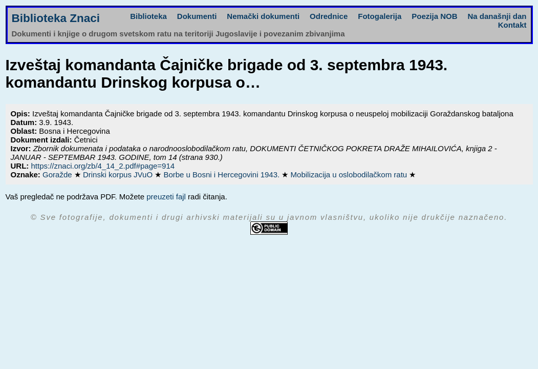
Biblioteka (148, 16)
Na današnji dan (496, 16)
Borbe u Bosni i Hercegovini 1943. (222, 174)
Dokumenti (197, 16)
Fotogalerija (379, 16)
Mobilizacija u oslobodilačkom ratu (350, 174)
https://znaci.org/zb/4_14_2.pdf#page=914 (103, 165)
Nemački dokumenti (263, 16)
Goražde (58, 174)
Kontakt (512, 24)
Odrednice (329, 16)
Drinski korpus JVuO (119, 174)
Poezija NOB (434, 16)
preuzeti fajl (166, 196)
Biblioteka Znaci (56, 18)
